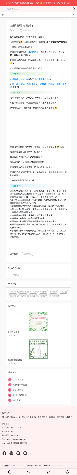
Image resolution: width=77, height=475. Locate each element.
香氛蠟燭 (33, 296)
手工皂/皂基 (54, 296)
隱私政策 (60, 417)
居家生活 (33, 292)
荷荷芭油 (25, 79)
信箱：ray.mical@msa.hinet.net (14, 439)
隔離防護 (23, 292)
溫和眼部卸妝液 (17, 395)
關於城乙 (5, 417)
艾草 (23, 84)
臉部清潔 (53, 292)
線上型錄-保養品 (40, 417)
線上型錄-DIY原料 (26, 417)
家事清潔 (12, 292)
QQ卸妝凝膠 (15, 379)
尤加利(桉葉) (32, 84)
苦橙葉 (51, 84)
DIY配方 (15, 274)
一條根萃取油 (42, 79)
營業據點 (13, 417)
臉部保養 (43, 292)
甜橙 (58, 84)
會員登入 (68, 417)
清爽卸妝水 (15, 390)
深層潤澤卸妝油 (17, 384)
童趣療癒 (12, 296)
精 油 (15, 84)
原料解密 (43, 296)
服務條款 (52, 417)
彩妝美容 (23, 296)
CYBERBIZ (58, 465)
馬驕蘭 (43, 84)
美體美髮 (27, 254)
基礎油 (15, 79)
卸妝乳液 (14, 400)
